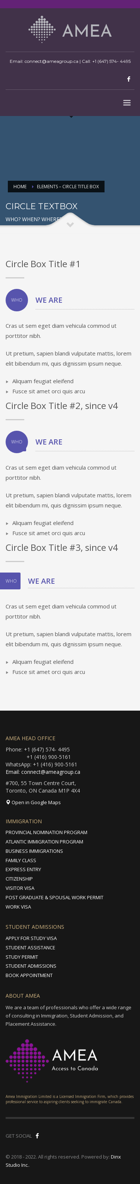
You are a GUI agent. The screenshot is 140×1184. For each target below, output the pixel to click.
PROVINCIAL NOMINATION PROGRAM (46, 832)
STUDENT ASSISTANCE (30, 947)
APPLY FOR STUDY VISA (31, 938)
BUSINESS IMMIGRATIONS (34, 851)
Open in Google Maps (33, 802)
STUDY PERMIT (22, 956)
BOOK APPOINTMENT (29, 975)
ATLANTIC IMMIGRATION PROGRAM (44, 841)
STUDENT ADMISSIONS (31, 965)
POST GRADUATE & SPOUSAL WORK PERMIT (54, 897)
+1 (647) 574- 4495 (111, 61)
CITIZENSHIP (19, 878)
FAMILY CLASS (21, 860)
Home (20, 186)
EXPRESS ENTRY (23, 869)
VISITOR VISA (20, 888)
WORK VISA (18, 906)
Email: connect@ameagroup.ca (43, 771)
